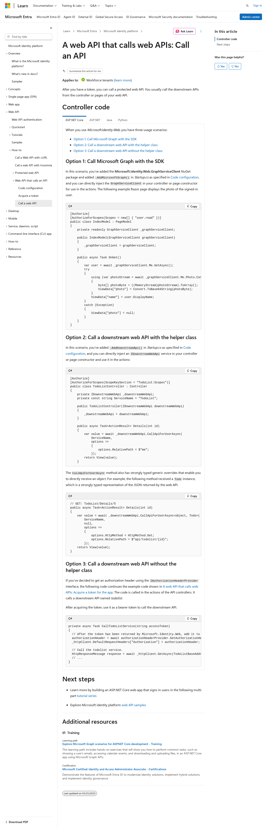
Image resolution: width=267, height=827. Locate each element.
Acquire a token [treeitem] (28, 196)
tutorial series (87, 695)
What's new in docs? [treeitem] (25, 74)
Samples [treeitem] (17, 81)
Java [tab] (109, 120)
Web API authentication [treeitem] (27, 119)
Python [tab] (122, 120)
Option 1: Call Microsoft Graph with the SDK (105, 139)
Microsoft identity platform (121, 31)
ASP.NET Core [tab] (74, 120)
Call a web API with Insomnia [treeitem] (33, 165)
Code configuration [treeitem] (30, 188)
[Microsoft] (7, 5)
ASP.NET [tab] (94, 120)
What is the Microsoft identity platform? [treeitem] (31, 63)
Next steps (223, 44)
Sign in (257, 5)
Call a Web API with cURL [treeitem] (31, 157)
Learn (66, 31)
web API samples (134, 705)
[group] (133, 270)
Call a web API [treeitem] (27, 203)
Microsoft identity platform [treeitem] (25, 46)
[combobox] (28, 36)
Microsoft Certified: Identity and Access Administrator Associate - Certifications (114, 769)
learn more (123, 80)
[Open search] (247, 5)
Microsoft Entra (87, 31)
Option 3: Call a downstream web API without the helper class (118, 150)
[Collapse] (51, 28)
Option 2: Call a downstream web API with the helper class (116, 145)
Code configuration (185, 177)
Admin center (251, 17)
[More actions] (201, 31)
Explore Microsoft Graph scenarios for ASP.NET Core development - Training (112, 744)
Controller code (227, 39)
